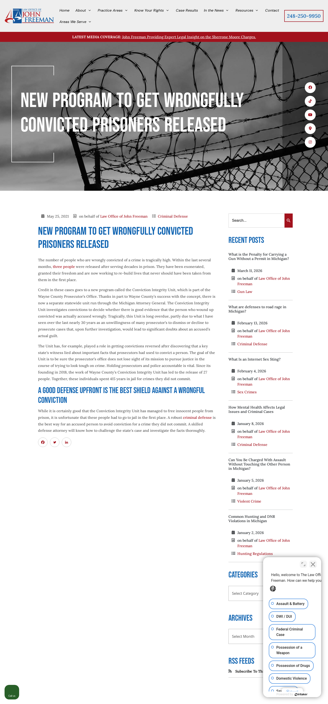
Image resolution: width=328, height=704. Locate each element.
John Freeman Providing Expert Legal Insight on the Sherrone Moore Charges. (189, 37)
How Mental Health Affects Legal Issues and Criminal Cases (256, 409)
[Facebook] (43, 442)
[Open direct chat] (303, 564)
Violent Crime (249, 501)
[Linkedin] (66, 442)
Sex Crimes (247, 392)
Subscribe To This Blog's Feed (260, 671)
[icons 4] (310, 128)
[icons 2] (310, 101)
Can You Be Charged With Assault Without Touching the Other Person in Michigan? (259, 464)
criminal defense (197, 417)
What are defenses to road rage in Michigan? (257, 309)
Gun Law (244, 291)
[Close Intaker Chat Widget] (313, 564)
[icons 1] (310, 87)
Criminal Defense (173, 216)
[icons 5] (310, 142)
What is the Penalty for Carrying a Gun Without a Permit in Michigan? (258, 256)
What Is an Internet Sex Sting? (254, 359)
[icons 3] (310, 114)
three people (64, 266)
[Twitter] (54, 442)
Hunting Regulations (255, 553)
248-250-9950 (304, 16)
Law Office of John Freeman (124, 216)
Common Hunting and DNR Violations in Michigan (251, 518)
